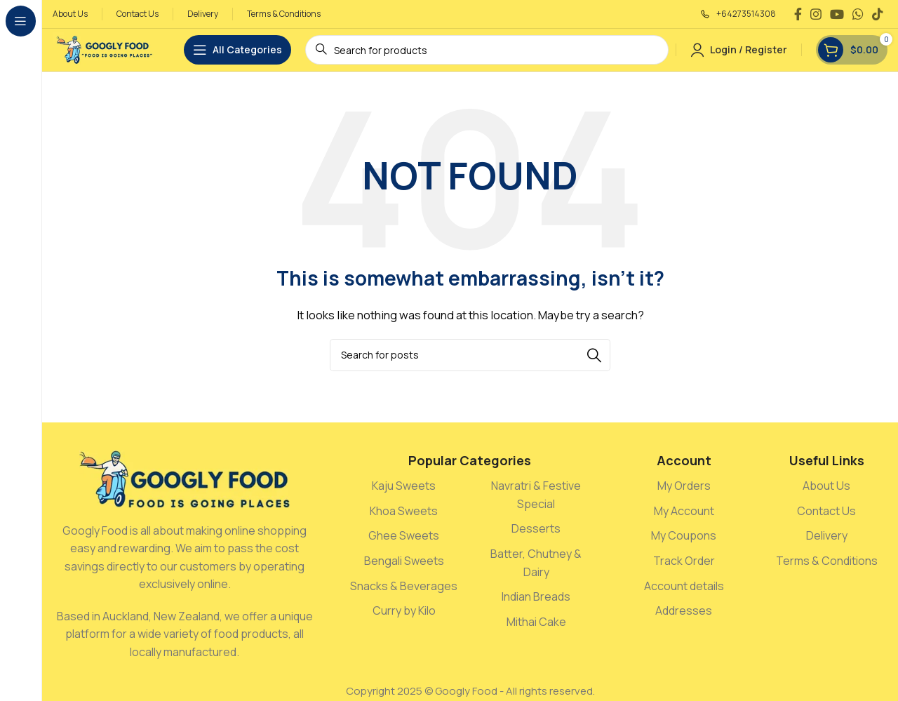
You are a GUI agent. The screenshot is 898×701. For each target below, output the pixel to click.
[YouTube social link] (837, 14)
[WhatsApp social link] (858, 14)
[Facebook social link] (798, 14)
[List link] (404, 486)
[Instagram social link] (816, 14)
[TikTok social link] (877, 14)
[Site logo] (104, 48)
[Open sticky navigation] (237, 50)
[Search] (470, 355)
